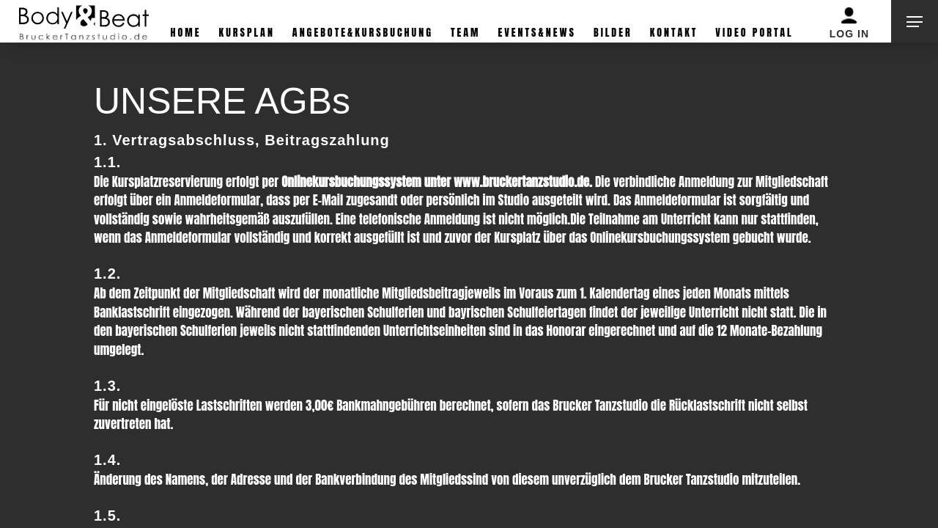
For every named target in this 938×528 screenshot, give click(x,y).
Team (466, 32)
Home (186, 32)
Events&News (537, 32)
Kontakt (674, 32)
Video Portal (754, 32)
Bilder (613, 32)
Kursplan (247, 32)
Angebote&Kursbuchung (362, 32)
